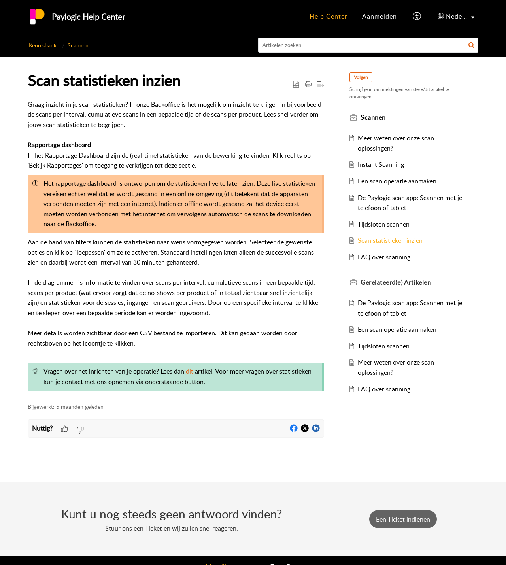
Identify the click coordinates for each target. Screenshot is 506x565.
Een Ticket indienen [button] (403, 519)
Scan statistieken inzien (390, 240)
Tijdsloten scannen (384, 224)
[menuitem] (328, 17)
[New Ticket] (403, 519)
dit (189, 371)
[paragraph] (176, 247)
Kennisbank (43, 45)
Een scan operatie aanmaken (397, 181)
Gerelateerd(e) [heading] (396, 282)
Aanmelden (379, 16)
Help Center (328, 16)
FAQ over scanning (384, 257)
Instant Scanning (381, 164)
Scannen (78, 45)
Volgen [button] (361, 77)
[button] (417, 17)
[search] (368, 45)
